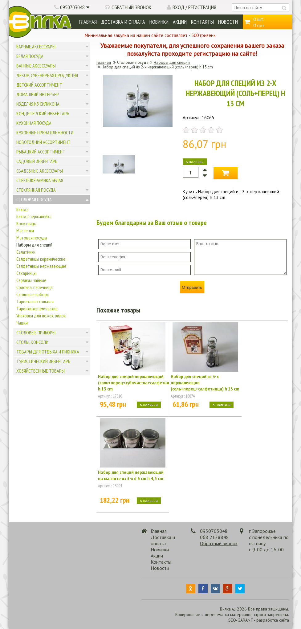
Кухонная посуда (33, 123)
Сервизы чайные (31, 280)
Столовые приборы (35, 332)
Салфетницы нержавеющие (41, 266)
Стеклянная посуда (36, 190)
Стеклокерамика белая (39, 180)
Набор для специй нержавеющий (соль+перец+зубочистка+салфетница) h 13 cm (132, 382)
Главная (88, 21)
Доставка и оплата (123, 21)
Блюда (22, 209)
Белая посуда (29, 56)
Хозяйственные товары (40, 371)
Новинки (159, 21)
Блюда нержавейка (33, 216)
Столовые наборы (33, 294)
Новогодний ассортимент (43, 142)
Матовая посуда (31, 238)
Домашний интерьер (37, 94)
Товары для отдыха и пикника (47, 352)
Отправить (192, 287)
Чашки (22, 323)
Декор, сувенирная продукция (47, 75)
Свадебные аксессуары (39, 171)
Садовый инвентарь (37, 161)
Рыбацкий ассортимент (40, 152)
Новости (228, 21)
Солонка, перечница (34, 287)
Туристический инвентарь (43, 361)
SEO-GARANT (240, 620)
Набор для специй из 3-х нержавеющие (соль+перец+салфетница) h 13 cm (205, 382)
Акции (180, 21)
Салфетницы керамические (40, 259)
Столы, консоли (32, 342)
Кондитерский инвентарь (42, 113)
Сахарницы (26, 273)
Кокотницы (26, 223)
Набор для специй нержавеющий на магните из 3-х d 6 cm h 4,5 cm (131, 475)
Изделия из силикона (37, 104)
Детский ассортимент (39, 85)
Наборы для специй (34, 245)
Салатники (25, 252)
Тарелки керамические (37, 308)
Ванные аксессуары (36, 66)
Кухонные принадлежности (44, 132)
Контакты (202, 21)
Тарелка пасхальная (35, 301)
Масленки (25, 230)
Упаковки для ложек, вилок (41, 315)
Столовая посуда (34, 199)
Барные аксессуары (35, 46)
